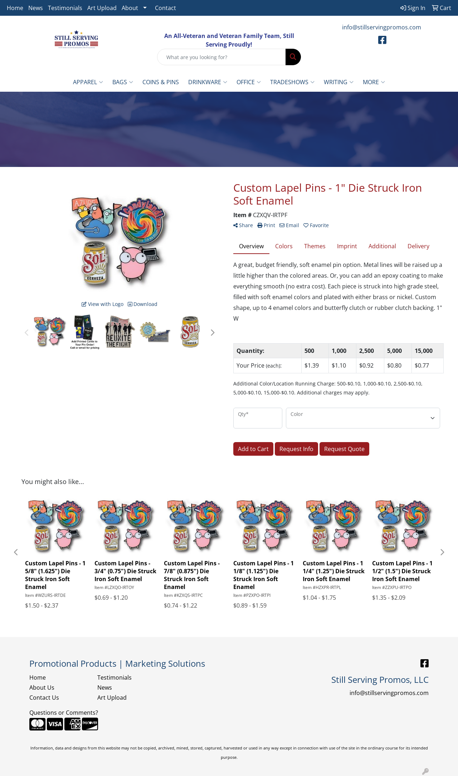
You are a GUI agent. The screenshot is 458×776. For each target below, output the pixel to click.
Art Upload (102, 8)
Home (15, 8)
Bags (122, 82)
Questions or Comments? (63, 713)
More (374, 82)
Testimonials (65, 8)
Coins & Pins (160, 82)
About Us (41, 687)
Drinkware (207, 82)
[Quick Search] (221, 57)
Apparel (88, 82)
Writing (339, 82)
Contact (165, 8)
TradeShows (292, 82)
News (35, 8)
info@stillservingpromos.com (381, 27)
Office (249, 82)
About (130, 8)
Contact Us (44, 697)
